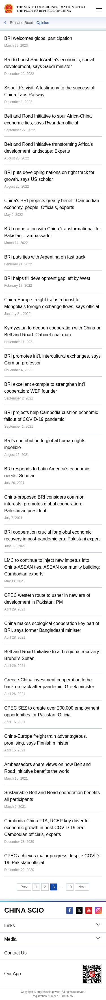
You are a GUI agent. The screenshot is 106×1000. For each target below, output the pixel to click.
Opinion (42, 23)
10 (70, 887)
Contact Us (15, 952)
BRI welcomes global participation (38, 38)
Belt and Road (21, 23)
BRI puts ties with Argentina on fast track (44, 257)
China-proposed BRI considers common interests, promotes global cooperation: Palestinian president (44, 504)
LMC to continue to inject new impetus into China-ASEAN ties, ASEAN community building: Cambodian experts (52, 567)
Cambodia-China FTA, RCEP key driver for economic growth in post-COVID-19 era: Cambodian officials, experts (47, 827)
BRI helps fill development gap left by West (47, 278)
